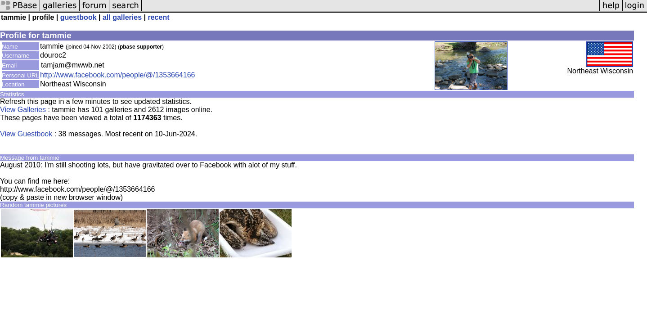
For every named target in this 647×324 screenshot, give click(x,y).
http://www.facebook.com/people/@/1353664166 (117, 75)
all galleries (122, 17)
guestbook (78, 17)
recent (158, 17)
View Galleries (23, 109)
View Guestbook (26, 134)
